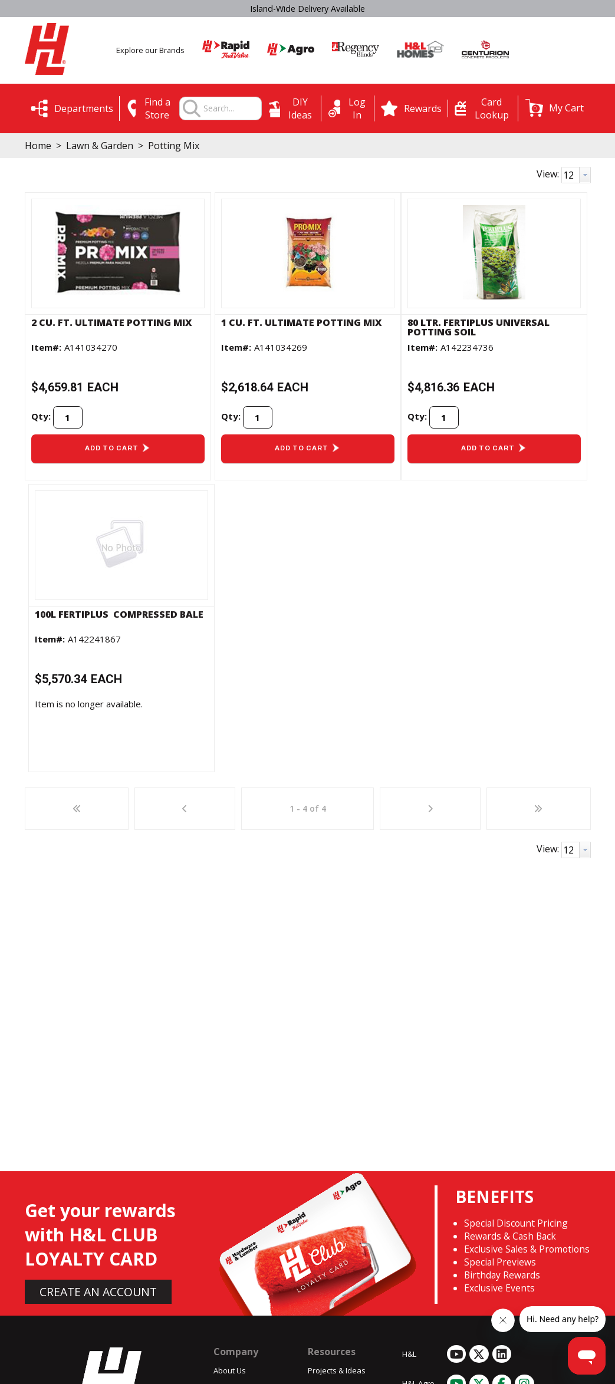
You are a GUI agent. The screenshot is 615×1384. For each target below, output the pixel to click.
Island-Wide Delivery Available (307, 8)
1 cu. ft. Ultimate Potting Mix (301, 322)
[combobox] (232, 109)
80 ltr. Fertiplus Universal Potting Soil (478, 327)
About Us (229, 1370)
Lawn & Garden (100, 145)
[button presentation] (585, 175)
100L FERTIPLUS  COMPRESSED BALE (119, 614)
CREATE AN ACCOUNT (98, 1292)
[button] (554, 108)
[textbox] (232, 109)
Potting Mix (172, 145)
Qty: (41, 416)
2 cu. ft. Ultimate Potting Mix (111, 322)
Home (38, 145)
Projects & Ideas (337, 1370)
